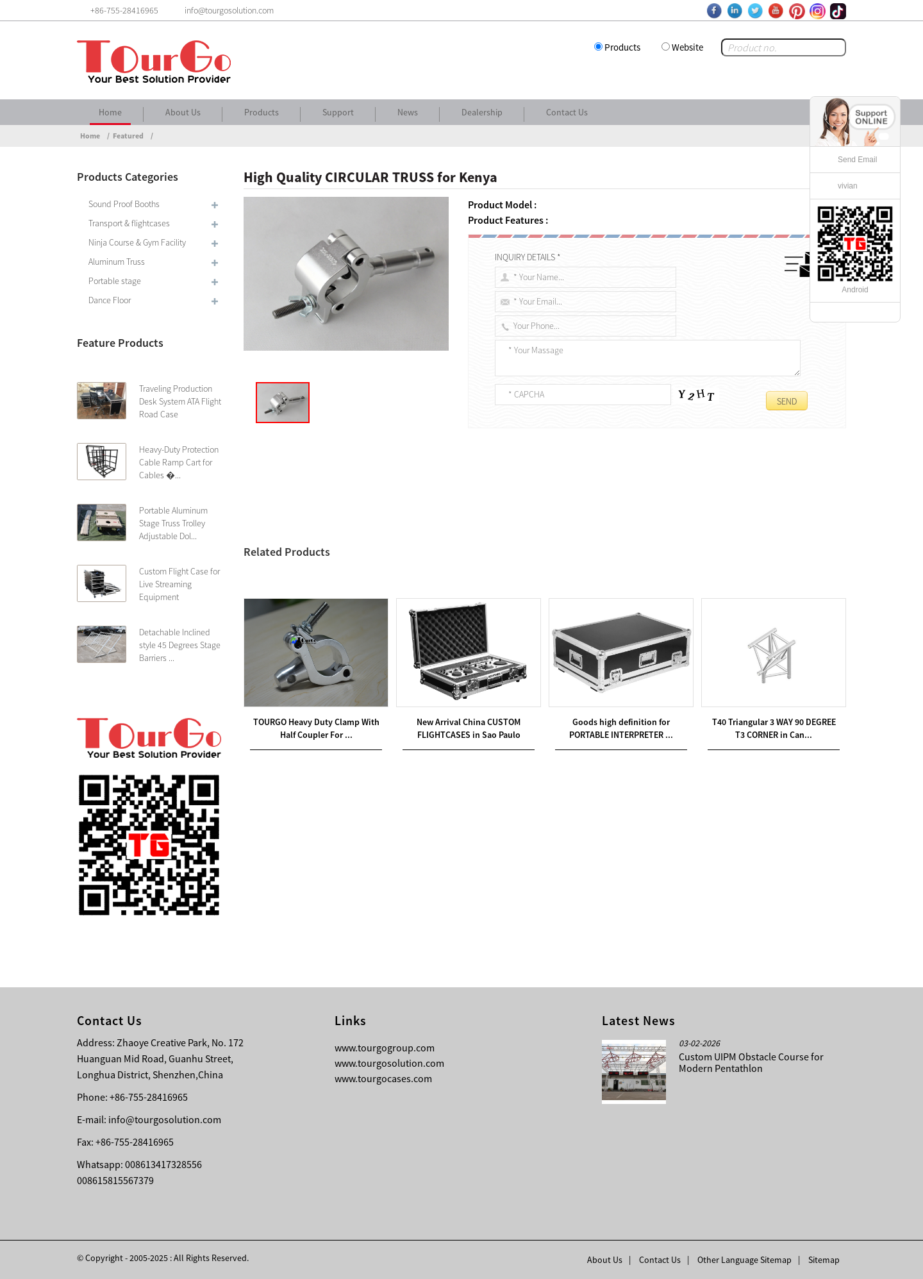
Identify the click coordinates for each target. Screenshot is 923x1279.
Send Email (857, 159)
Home (110, 112)
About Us (183, 112)
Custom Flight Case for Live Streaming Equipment (179, 584)
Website (687, 47)
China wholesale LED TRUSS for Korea (359, 565)
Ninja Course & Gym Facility (137, 242)
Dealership (482, 112)
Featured (128, 135)
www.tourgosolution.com (389, 1063)
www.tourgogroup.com (385, 1047)
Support (338, 112)
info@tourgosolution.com (164, 1119)
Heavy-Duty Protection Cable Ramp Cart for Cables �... (179, 462)
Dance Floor (109, 300)
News (407, 112)
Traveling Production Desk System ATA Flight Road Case (180, 401)
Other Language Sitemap (744, 1260)
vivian (848, 185)
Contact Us (567, 112)
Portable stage (114, 281)
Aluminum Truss (116, 261)
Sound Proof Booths (124, 204)
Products (622, 47)
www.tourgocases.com (383, 1078)
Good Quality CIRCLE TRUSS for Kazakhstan (355, 580)
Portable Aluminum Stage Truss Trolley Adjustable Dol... (173, 523)
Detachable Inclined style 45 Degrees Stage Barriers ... (179, 645)
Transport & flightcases (129, 223)
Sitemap (824, 1260)
